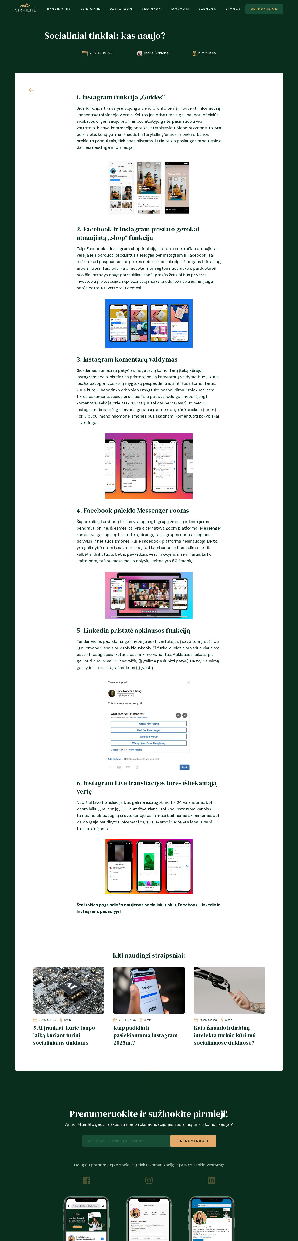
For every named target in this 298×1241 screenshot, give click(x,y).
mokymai (180, 9)
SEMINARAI (152, 9)
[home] (25, 8)
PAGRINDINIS (59, 9)
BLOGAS (233, 9)
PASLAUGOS (121, 9)
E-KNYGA (207, 9)
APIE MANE (90, 9)
